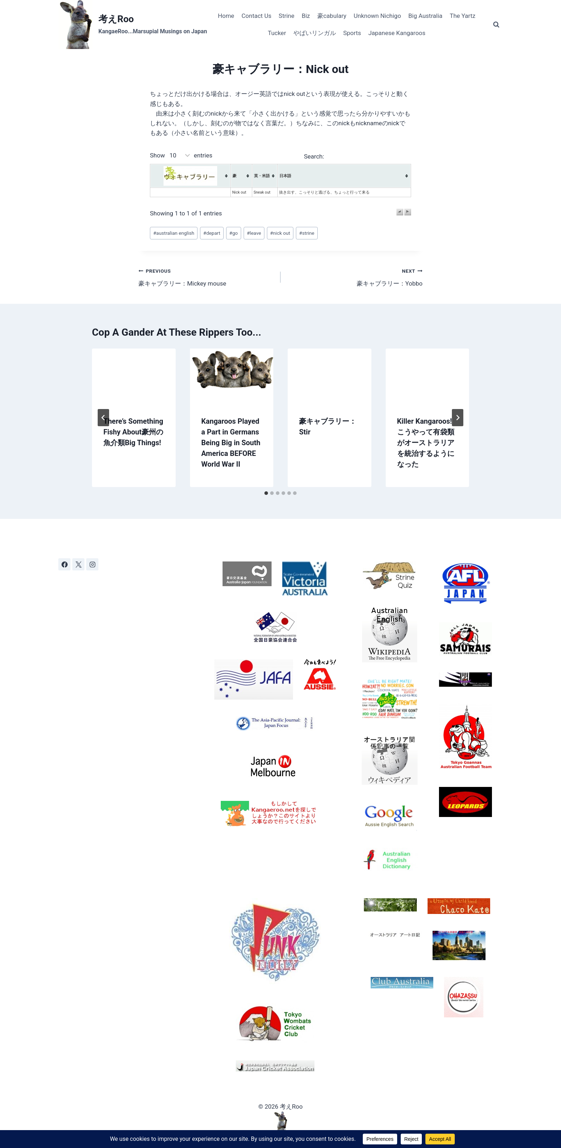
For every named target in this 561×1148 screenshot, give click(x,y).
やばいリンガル (314, 33)
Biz (306, 15)
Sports (352, 33)
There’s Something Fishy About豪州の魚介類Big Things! (133, 432)
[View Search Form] (496, 24)
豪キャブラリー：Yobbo (355, 276)
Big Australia (425, 15)
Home (226, 15)
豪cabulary (331, 15)
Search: (357, 156)
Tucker (277, 33)
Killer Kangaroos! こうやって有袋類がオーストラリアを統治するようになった (425, 442)
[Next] (457, 417)
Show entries (181, 155)
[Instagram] (92, 564)
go (233, 233)
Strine (286, 15)
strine (306, 233)
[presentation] (134, 376)
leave (254, 233)
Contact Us (256, 15)
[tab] (266, 493)
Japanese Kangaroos (396, 33)
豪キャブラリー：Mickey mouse (206, 276)
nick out (280, 233)
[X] (78, 564)
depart (211, 233)
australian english (173, 233)
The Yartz (462, 15)
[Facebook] (64, 564)
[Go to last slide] (103, 417)
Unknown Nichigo (377, 15)
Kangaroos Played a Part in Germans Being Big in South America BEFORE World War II (230, 442)
